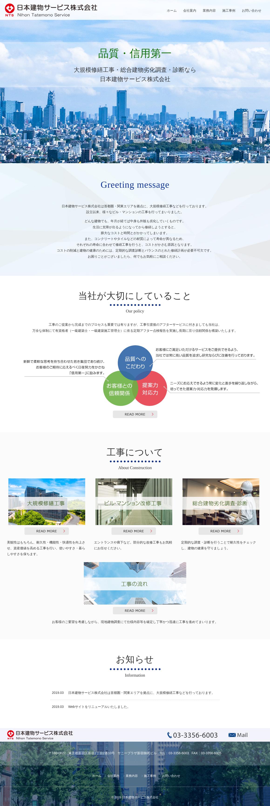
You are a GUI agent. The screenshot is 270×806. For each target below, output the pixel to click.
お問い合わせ (251, 10)
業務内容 (209, 10)
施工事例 (228, 10)
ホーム (172, 10)
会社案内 (189, 10)
